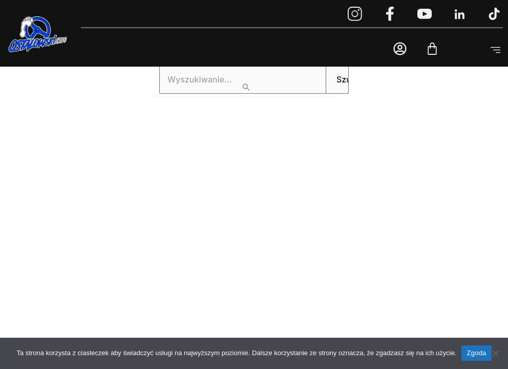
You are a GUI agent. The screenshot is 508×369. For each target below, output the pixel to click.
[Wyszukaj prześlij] (246, 88)
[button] (495, 50)
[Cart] (432, 48)
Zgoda (476, 353)
